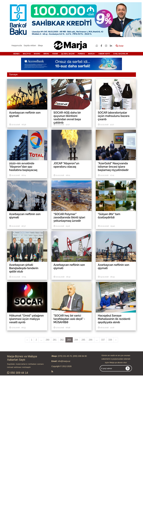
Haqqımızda (17, 45)
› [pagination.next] (115, 340)
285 (83, 340)
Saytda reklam (30, 45)
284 (76, 340)
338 (110, 340)
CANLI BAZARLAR (120, 54)
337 (103, 340)
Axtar (120, 46)
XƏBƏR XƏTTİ (104, 54)
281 (55, 340)
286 (90, 340)
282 (62, 340)
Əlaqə (40, 45)
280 (47, 340)
